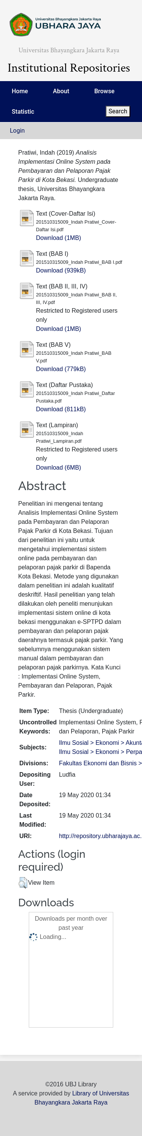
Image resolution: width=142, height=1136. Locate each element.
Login (17, 130)
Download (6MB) (58, 467)
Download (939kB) (61, 270)
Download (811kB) (61, 409)
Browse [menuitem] (104, 91)
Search (118, 111)
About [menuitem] (61, 91)
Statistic (23, 111)
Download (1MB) (58, 238)
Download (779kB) (61, 369)
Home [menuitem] (20, 91)
